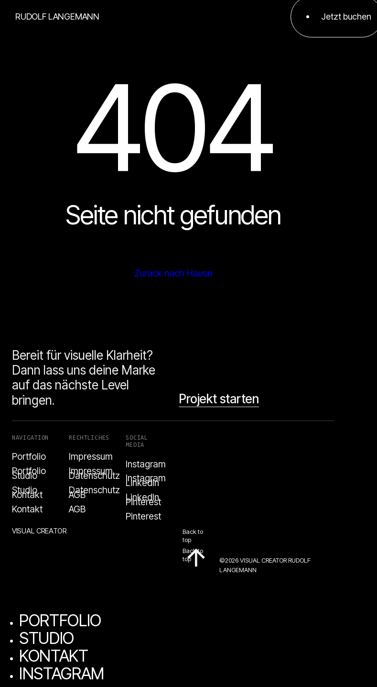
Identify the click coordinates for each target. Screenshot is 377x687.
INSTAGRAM (61, 673)
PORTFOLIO (60, 620)
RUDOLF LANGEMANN (57, 16)
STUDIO (46, 638)
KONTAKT (53, 655)
